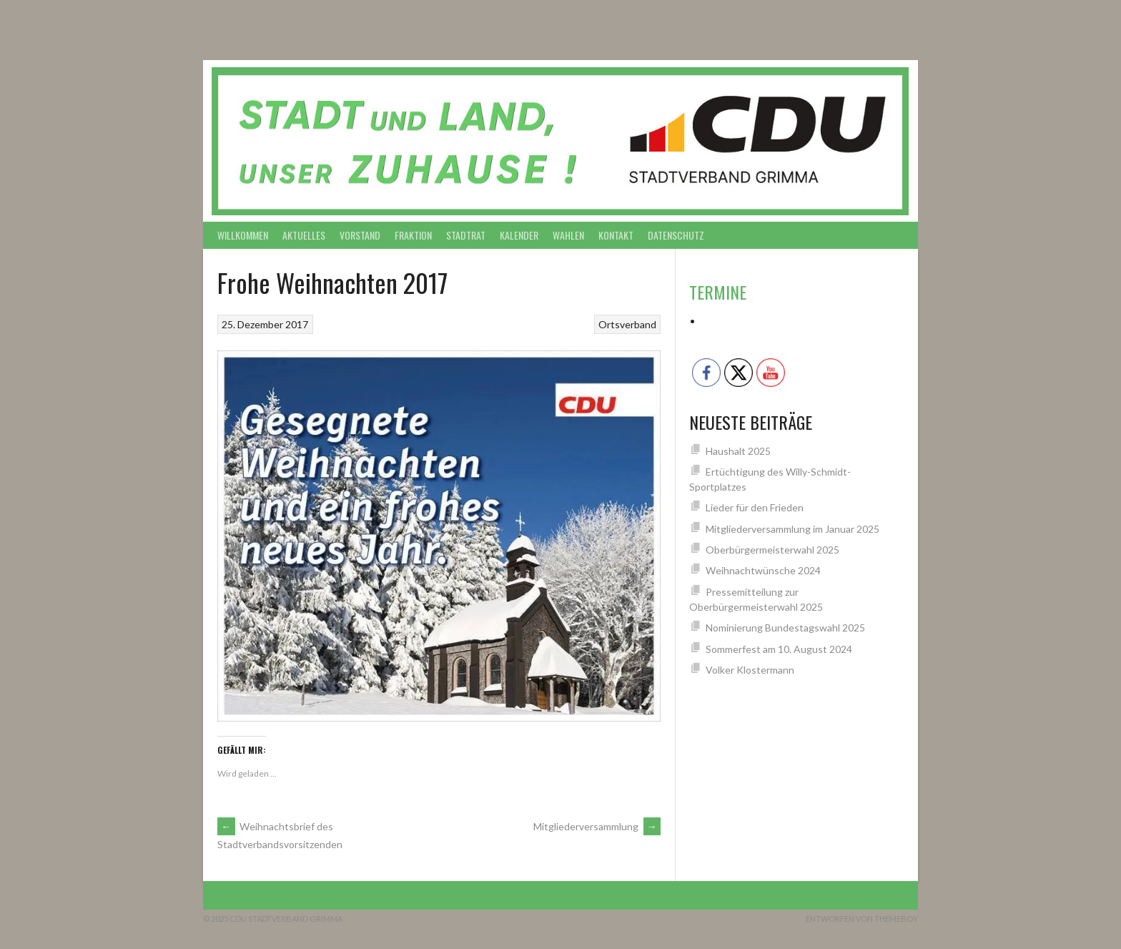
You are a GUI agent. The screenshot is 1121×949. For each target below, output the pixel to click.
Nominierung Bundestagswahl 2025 (785, 627)
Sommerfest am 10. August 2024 (779, 649)
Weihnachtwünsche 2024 (763, 570)
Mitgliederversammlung (597, 826)
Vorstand (360, 234)
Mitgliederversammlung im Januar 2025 (792, 529)
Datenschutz (676, 234)
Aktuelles (303, 234)
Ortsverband (627, 324)
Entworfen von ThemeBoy (862, 918)
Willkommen (242, 234)
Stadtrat (465, 234)
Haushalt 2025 (738, 451)
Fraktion (413, 234)
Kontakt (615, 234)
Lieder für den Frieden (755, 507)
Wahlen (568, 234)
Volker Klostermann (750, 670)
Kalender (519, 234)
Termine (717, 292)
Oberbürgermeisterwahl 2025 (772, 550)
